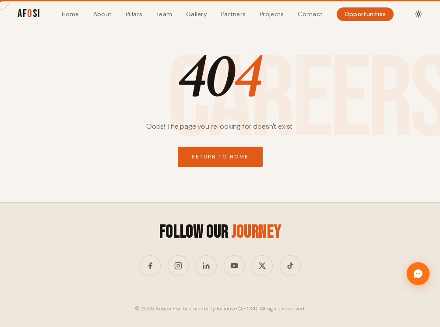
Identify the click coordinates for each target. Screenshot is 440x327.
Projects (272, 14)
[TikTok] (290, 265)
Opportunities (365, 14)
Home (70, 14)
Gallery (196, 14)
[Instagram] (178, 265)
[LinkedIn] (206, 265)
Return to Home (220, 156)
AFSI (29, 14)
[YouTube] (234, 265)
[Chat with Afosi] (418, 273)
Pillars (134, 14)
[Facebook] (150, 265)
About (102, 14)
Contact (310, 14)
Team (164, 14)
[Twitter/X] (262, 265)
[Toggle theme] (418, 14)
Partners (233, 14)
